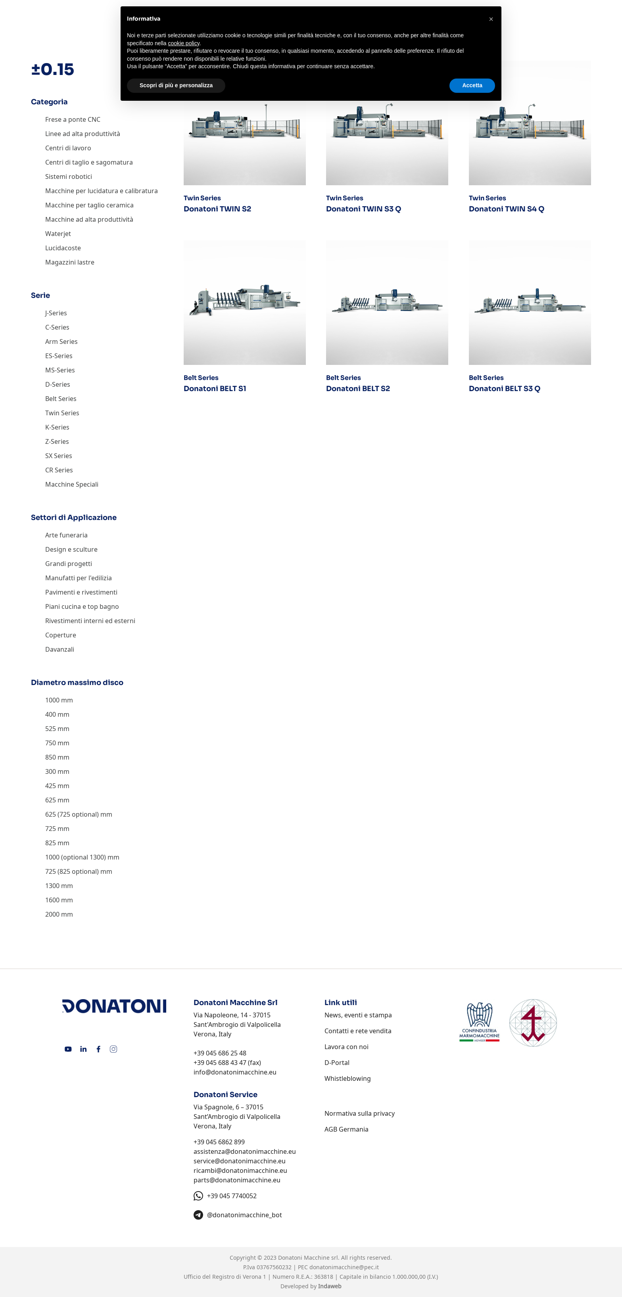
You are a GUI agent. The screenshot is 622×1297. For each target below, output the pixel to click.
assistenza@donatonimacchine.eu (245, 1151)
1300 (52, 885)
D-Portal (336, 1062)
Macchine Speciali (71, 484)
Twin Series (62, 413)
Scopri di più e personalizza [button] (176, 85)
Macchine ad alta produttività (89, 219)
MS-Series (60, 370)
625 (50, 800)
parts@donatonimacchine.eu (237, 1180)
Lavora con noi (346, 1046)
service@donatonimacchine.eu (240, 1161)
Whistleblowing (347, 1078)
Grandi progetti (68, 563)
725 (50, 828)
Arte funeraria (66, 535)
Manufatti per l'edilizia (78, 578)
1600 (52, 900)
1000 (52, 700)
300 (50, 771)
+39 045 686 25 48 (220, 1053)
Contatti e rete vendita (358, 1030)
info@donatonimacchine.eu (235, 1072)
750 (50, 743)
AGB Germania (346, 1129)
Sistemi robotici (68, 176)
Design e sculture (71, 549)
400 (50, 714)
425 (50, 785)
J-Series (56, 313)
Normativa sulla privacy (359, 1113)
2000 (52, 914)
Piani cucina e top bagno (82, 606)
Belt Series (61, 398)
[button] (491, 19)
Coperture (60, 635)
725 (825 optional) (72, 871)
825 (50, 842)
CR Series (59, 470)
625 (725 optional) (72, 814)
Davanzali (59, 649)
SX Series (58, 455)
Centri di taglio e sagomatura (89, 162)
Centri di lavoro (68, 148)
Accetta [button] (472, 85)
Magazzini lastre (69, 262)
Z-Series (57, 441)
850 (50, 757)
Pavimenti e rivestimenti (81, 592)
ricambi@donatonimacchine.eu (240, 1170)
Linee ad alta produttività (82, 133)
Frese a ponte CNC (72, 119)
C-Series (57, 327)
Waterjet (58, 233)
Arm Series (61, 341)
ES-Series (59, 355)
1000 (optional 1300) (75, 857)
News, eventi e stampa (358, 1015)
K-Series (57, 427)
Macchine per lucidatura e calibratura (101, 190)
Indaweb (330, 1286)
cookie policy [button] (184, 43)
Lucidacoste (63, 248)
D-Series (57, 384)
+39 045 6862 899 (219, 1142)
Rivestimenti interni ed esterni (90, 620)
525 (50, 728)
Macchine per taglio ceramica (89, 205)
